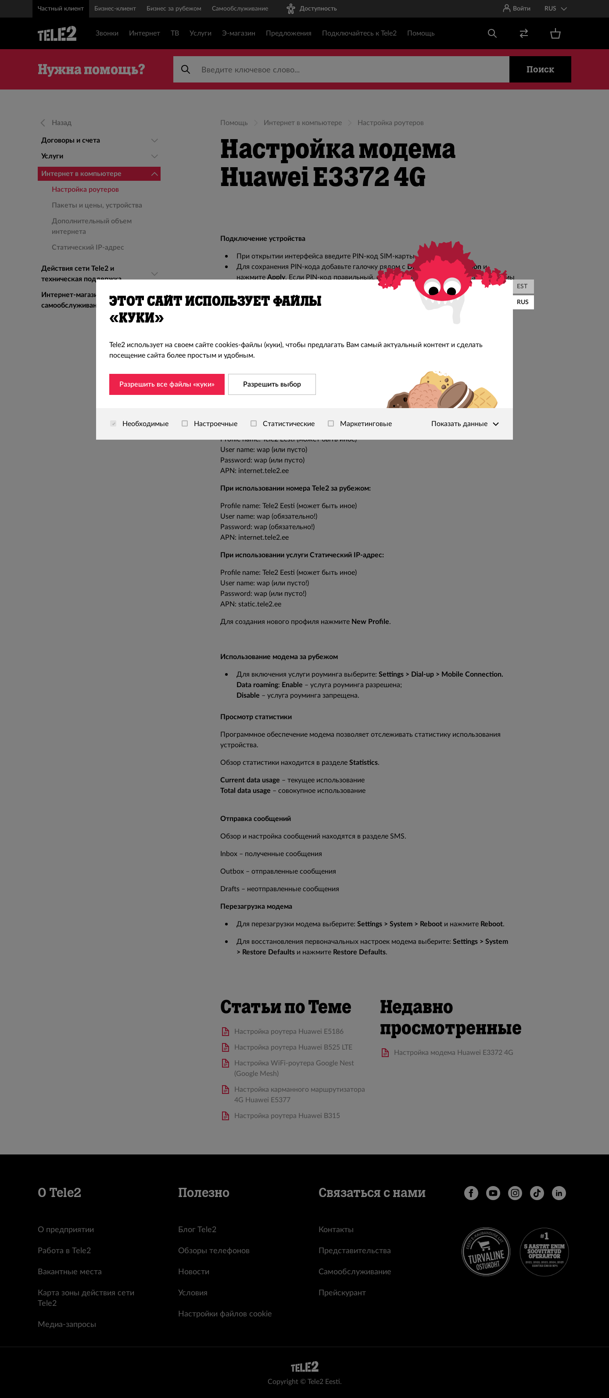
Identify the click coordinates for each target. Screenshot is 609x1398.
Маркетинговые (360, 423)
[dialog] (304, 360)
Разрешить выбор (272, 384)
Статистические (283, 423)
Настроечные (209, 423)
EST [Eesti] (522, 286)
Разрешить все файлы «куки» (167, 384)
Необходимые (139, 423)
